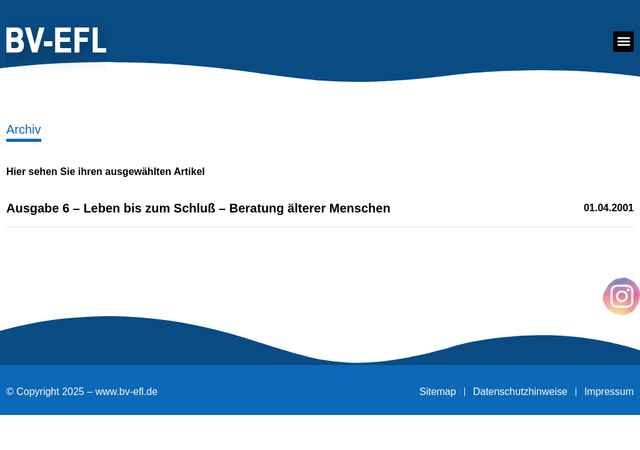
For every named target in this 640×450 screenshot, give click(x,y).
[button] (623, 41)
